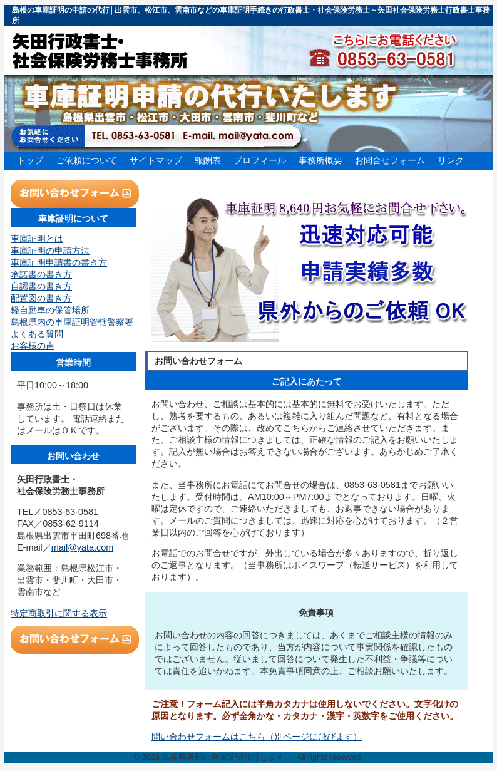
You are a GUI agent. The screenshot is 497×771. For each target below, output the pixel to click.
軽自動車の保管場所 (50, 310)
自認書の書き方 (41, 286)
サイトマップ (156, 160)
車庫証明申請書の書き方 (59, 262)
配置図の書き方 (41, 298)
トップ (30, 160)
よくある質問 (37, 334)
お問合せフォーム (390, 160)
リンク (451, 160)
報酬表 (208, 160)
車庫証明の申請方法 (50, 251)
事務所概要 (320, 160)
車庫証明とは (37, 239)
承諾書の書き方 (41, 274)
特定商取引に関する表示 (59, 613)
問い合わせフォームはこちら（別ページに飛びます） (256, 737)
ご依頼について (86, 160)
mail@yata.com (82, 547)
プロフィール (259, 160)
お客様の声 (32, 346)
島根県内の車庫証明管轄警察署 (72, 322)
